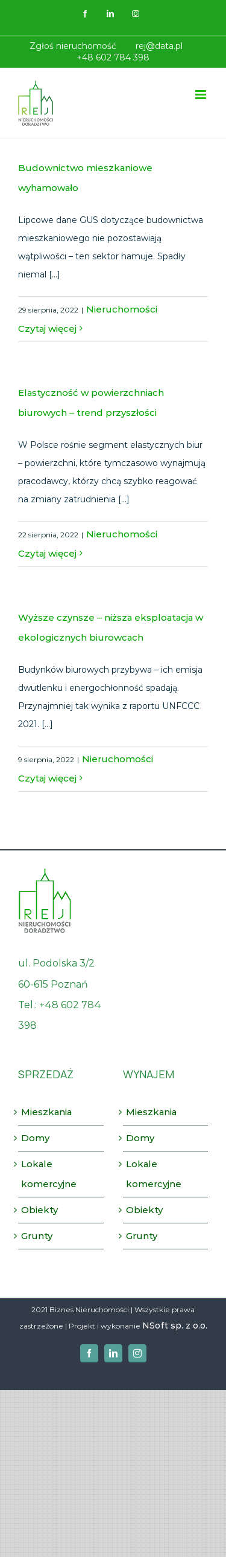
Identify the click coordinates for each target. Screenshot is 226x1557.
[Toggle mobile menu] (201, 94)
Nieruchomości (121, 309)
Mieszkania (46, 1112)
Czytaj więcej (47, 328)
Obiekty (39, 1209)
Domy (35, 1138)
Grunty (36, 1235)
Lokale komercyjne (49, 1173)
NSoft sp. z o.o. (174, 1325)
